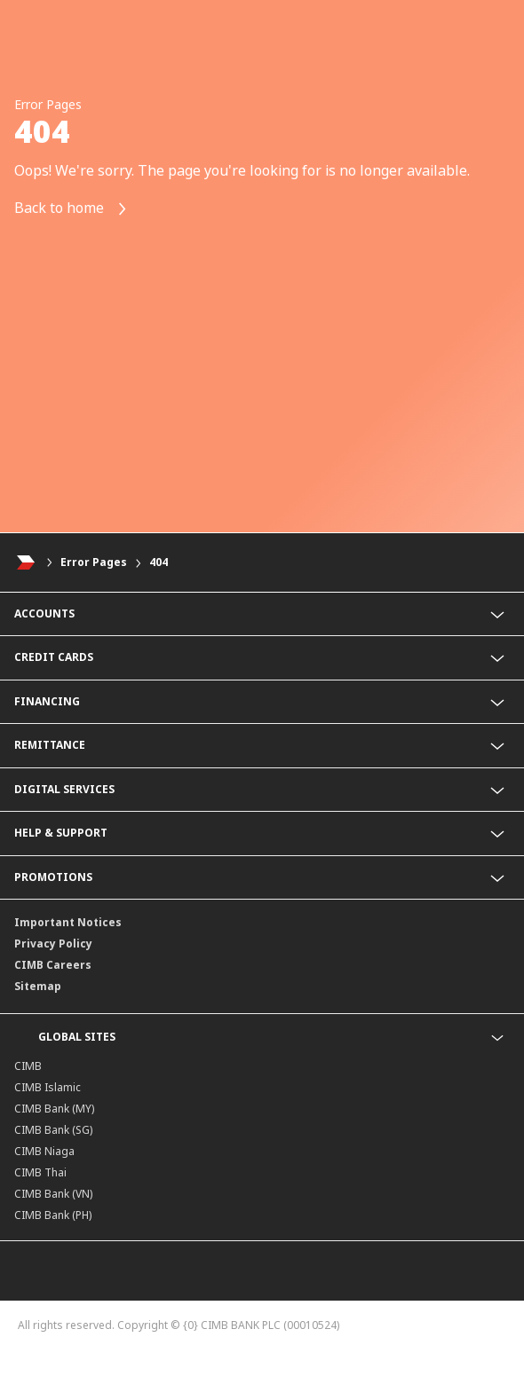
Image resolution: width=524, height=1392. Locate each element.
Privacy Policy (53, 943)
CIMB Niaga (44, 1151)
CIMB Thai (40, 1172)
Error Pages (93, 562)
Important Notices (68, 922)
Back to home (71, 209)
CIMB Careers (52, 964)
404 (158, 562)
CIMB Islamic (47, 1087)
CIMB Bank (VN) (53, 1193)
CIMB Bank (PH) (52, 1215)
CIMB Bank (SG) (53, 1129)
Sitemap (37, 986)
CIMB (28, 1065)
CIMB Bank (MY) (54, 1108)
